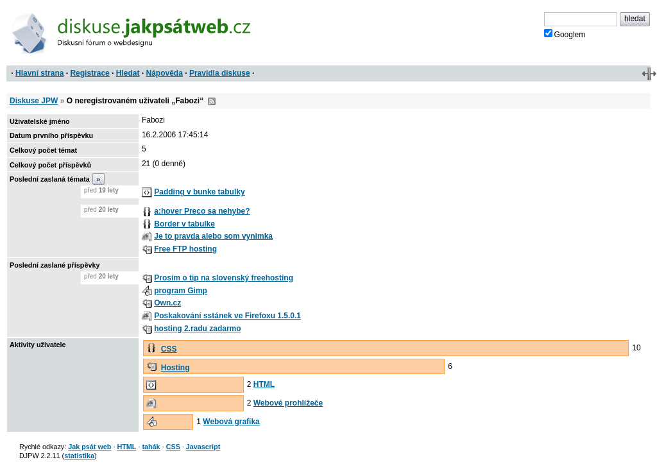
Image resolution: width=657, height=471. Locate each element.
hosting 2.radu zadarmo (197, 328)
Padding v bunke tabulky (199, 191)
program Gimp (180, 290)
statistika (79, 455)
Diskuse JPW (34, 100)
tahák (151, 446)
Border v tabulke (184, 223)
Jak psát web (89, 446)
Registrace (89, 73)
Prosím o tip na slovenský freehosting (223, 277)
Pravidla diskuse (219, 73)
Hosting (175, 367)
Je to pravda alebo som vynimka (213, 236)
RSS (212, 101)
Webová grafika (231, 421)
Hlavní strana (39, 73)
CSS (169, 349)
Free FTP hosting (185, 248)
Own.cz (167, 302)
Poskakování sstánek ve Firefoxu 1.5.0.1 (227, 315)
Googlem (565, 34)
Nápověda (164, 73)
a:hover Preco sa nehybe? (202, 211)
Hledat (128, 73)
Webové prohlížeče (288, 402)
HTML (264, 384)
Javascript (203, 446)
